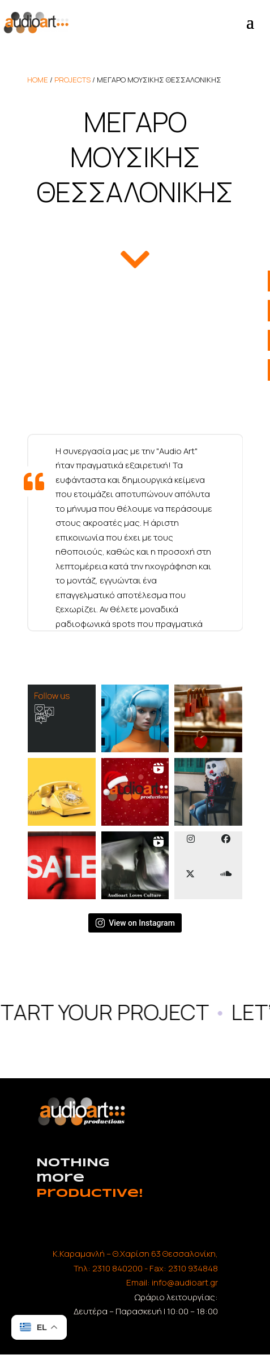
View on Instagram (135, 923)
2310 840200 (117, 1268)
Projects (72, 80)
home (37, 80)
